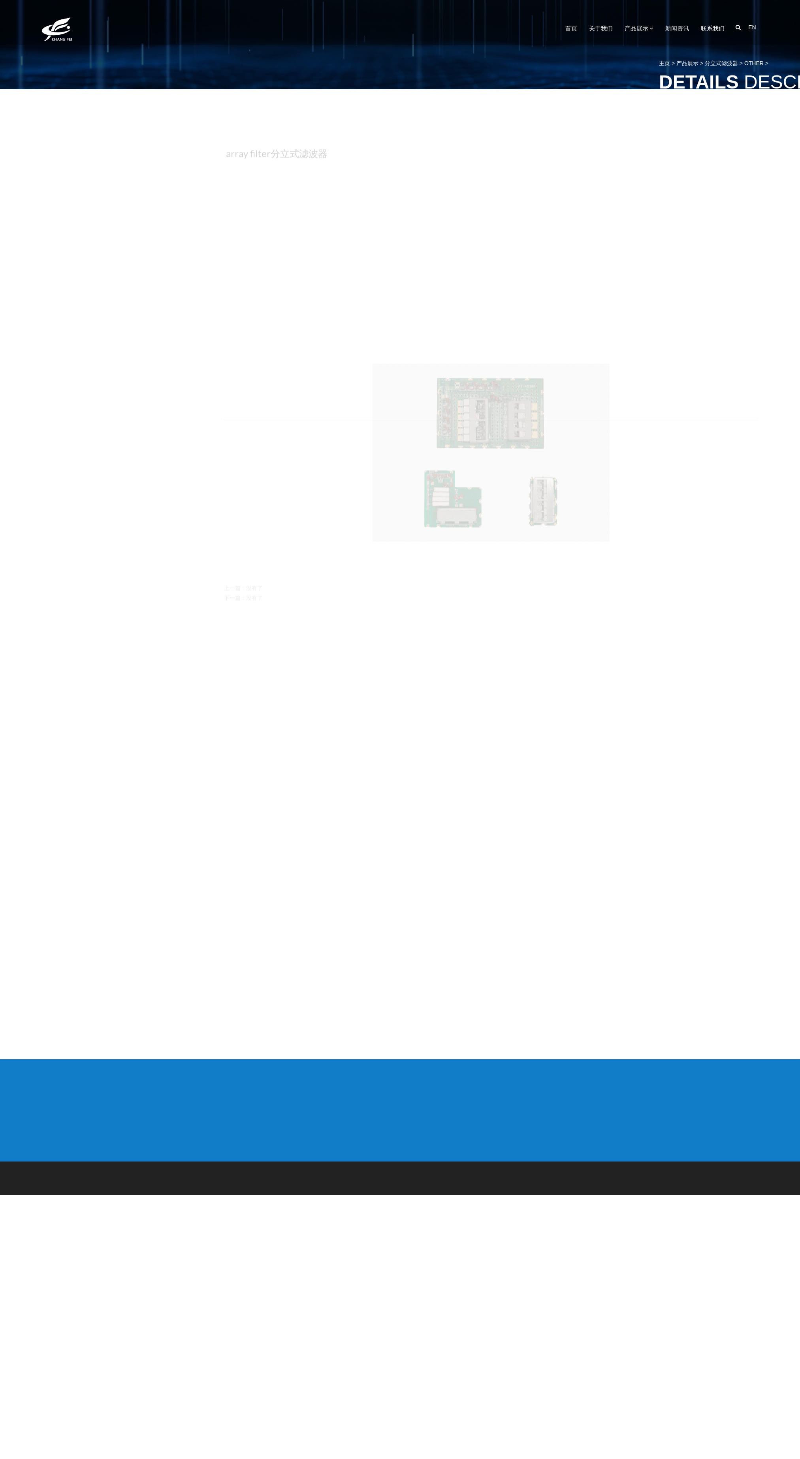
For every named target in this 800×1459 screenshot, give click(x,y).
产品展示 (639, 28)
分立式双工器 (81, 828)
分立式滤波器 (81, 903)
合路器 (71, 1332)
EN (752, 27)
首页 (571, 28)
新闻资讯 (677, 28)
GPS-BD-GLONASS (89, 1264)
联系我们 (713, 28)
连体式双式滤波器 (87, 1224)
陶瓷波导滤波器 (84, 1292)
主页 (761, 63)
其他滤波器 (78, 1384)
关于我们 (601, 28)
